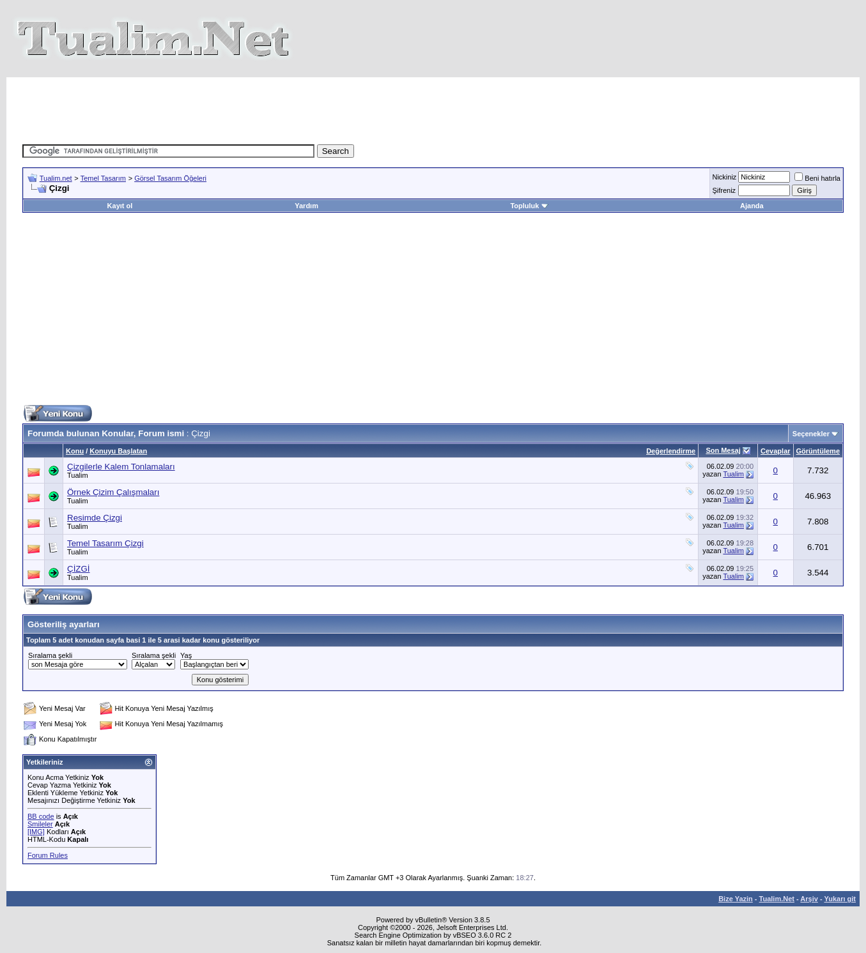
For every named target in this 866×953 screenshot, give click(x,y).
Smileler (40, 824)
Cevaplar (775, 451)
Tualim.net (56, 178)
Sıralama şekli (50, 655)
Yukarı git (840, 899)
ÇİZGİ (78, 569)
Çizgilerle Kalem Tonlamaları (121, 466)
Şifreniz (724, 190)
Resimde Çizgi (94, 517)
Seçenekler (811, 434)
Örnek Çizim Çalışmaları (113, 492)
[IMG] (36, 831)
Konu (75, 451)
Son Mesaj (723, 450)
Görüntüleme (818, 451)
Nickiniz (724, 177)
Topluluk (529, 206)
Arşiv (809, 899)
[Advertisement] (433, 106)
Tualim (77, 475)
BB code (40, 816)
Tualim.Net (776, 899)
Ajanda (752, 206)
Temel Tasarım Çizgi (105, 543)
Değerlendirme (670, 451)
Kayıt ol (120, 206)
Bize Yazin (735, 899)
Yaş (186, 655)
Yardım (306, 206)
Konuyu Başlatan (118, 451)
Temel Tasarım (103, 178)
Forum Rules (47, 855)
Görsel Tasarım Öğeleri (170, 178)
